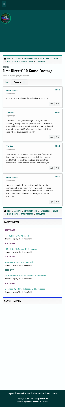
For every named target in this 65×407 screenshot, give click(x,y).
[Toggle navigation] (4, 4)
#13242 (57, 146)
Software (10, 230)
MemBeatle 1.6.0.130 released (19, 262)
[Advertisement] (38, 29)
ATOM (55, 393)
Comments (19, 82)
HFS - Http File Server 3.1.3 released (21, 249)
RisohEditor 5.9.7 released (17, 235)
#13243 (57, 177)
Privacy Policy (38, 393)
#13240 (57, 90)
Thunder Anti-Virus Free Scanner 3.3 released (25, 275)
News (7, 82)
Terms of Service (23, 393)
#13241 (57, 112)
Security (9, 270)
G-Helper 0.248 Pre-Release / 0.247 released (25, 288)
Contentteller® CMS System (37, 401)
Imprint (11, 393)
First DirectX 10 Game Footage (28, 71)
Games (6, 67)
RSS (48, 393)
